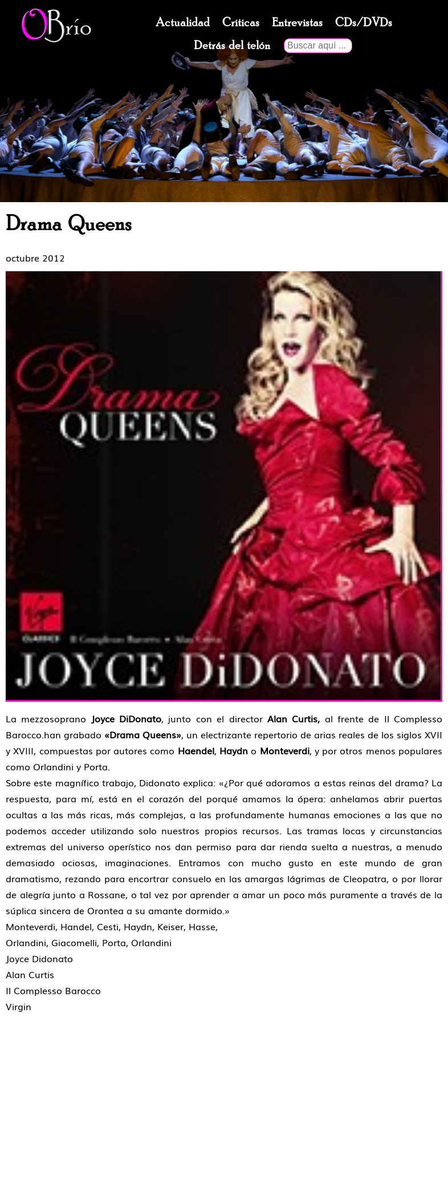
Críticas (240, 23)
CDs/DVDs (363, 23)
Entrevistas (297, 23)
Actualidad (183, 23)
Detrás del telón (232, 46)
